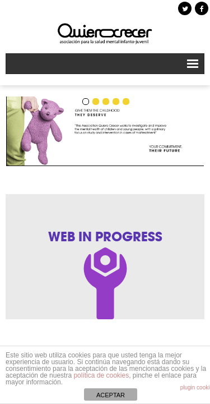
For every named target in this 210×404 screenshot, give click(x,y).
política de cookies (101, 375)
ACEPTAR (110, 395)
